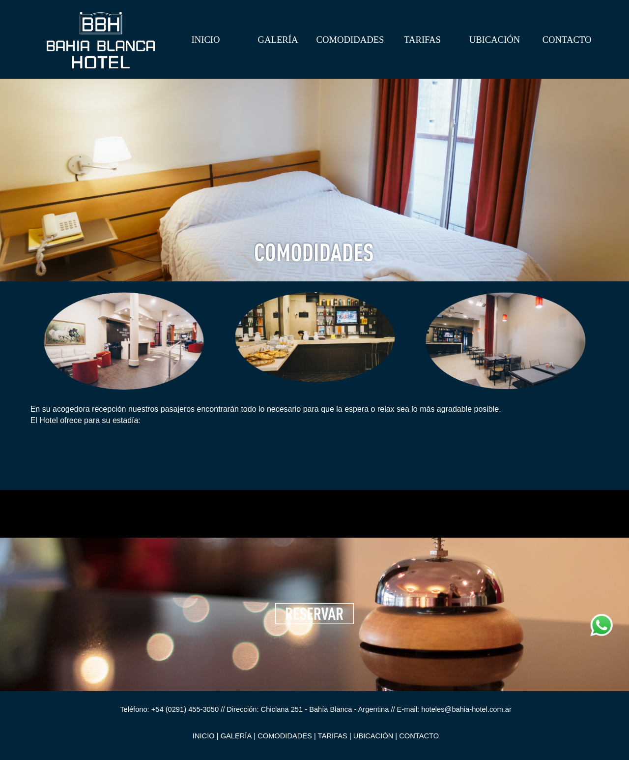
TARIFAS (422, 39)
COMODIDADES (350, 39)
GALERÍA (278, 39)
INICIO (205, 39)
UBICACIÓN (494, 39)
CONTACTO (567, 39)
